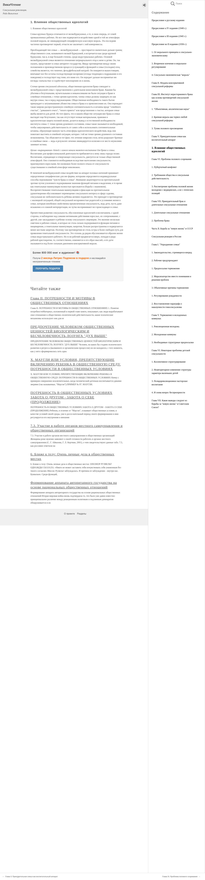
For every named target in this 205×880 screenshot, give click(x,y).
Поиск (176, 3)
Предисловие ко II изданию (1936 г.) (169, 44)
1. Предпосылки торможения (166, 268)
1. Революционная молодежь (165, 326)
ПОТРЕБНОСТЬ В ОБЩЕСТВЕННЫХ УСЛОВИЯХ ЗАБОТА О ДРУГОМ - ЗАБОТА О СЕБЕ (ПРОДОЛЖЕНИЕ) (71, 397)
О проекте (69, 513)
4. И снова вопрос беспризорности (168, 392)
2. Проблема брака (160, 220)
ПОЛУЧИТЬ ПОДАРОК (48, 268)
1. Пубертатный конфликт (164, 167)
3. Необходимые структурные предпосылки (173, 342)
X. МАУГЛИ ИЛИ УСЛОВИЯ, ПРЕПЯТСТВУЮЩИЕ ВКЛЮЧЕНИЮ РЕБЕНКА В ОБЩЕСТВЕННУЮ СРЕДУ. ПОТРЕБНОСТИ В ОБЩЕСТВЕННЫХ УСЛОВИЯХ (75, 364)
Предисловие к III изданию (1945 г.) (169, 36)
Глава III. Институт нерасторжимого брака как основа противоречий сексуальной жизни (172, 97)
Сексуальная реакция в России (166, 236)
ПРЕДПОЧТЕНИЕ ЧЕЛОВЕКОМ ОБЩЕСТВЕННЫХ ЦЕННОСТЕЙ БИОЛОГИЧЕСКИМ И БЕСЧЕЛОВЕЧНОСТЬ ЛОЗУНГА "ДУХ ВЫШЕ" (72, 331)
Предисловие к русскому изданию (168, 20)
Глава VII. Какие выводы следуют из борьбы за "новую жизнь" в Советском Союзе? (170, 403)
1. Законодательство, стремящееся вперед (172, 252)
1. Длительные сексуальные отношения (171, 212)
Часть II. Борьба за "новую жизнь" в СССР (172, 228)
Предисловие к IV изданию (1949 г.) (169, 28)
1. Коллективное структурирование (169, 362)
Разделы (81, 513)
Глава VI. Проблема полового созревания (171, 159)
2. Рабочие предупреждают (165, 260)
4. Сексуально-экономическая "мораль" (171, 75)
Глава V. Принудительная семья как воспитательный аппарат (31, 877)
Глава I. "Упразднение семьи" (166, 244)
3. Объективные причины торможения (170, 288)
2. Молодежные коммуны (164, 334)
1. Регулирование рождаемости (167, 296)
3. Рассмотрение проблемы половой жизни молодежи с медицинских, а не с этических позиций (172, 189)
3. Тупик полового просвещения (167, 128)
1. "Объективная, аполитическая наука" (171, 109)
